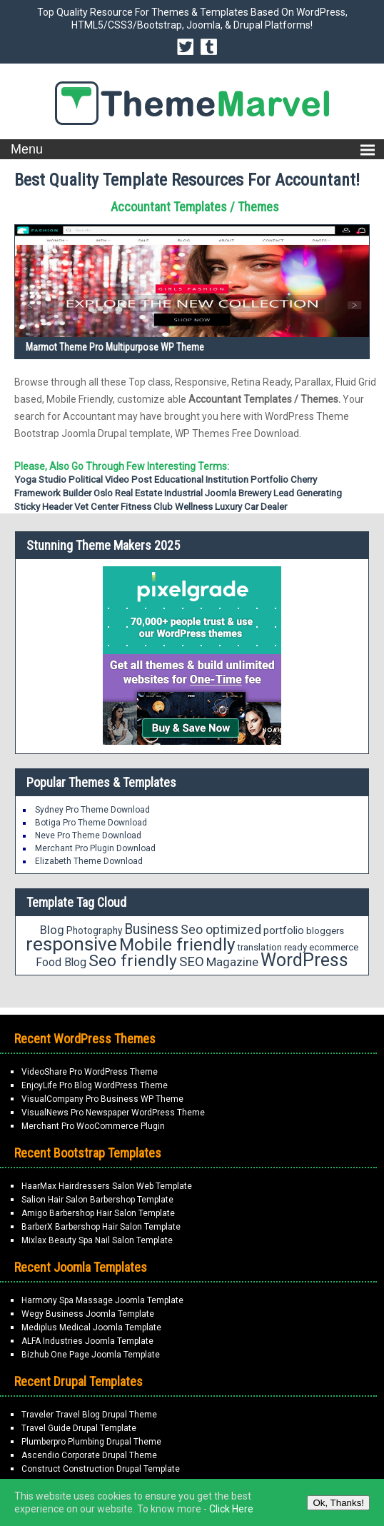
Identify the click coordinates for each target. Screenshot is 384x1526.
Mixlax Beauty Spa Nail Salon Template (97, 1240)
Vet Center (96, 506)
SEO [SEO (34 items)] (191, 962)
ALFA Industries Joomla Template (87, 1341)
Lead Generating (307, 493)
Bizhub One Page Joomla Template (90, 1355)
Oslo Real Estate (128, 493)
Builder (77, 493)
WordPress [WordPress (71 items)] (304, 960)
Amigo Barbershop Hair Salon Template (98, 1213)
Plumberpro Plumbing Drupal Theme (91, 1442)
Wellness (194, 506)
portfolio (269, 479)
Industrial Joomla (200, 493)
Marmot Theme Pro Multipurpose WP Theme (115, 347)
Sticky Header (43, 506)
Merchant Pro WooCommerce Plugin (93, 1126)
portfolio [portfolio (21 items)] (283, 931)
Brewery (254, 493)
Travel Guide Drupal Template (78, 1428)
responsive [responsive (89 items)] (71, 944)
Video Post (128, 479)
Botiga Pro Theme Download (91, 823)
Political (86, 479)
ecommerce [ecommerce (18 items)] (333, 947)
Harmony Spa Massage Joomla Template (102, 1300)
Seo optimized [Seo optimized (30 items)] (221, 930)
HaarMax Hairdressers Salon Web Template (106, 1186)
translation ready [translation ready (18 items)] (272, 947)
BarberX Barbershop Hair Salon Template (101, 1227)
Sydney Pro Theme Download (92, 810)
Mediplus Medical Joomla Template (91, 1327)
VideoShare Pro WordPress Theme (89, 1072)
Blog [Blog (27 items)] (52, 930)
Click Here (231, 1509)
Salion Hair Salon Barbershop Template (97, 1200)
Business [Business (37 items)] (151, 929)
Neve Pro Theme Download (88, 835)
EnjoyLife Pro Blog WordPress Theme (94, 1085)
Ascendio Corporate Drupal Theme (89, 1455)
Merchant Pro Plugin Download (95, 848)
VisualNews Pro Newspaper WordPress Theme (113, 1113)
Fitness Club (147, 506)
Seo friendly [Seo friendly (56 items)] (133, 960)
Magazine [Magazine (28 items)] (232, 962)
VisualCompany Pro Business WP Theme (102, 1099)
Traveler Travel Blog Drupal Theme (89, 1415)
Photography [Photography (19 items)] (94, 930)
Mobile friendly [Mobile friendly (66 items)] (177, 944)
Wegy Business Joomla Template (87, 1314)
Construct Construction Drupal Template (100, 1469)
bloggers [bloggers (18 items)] (325, 930)
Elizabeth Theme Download (89, 861)
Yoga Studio (40, 479)
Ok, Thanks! (338, 1502)
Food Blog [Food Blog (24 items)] (61, 962)
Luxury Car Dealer (251, 506)
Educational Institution (201, 479)
